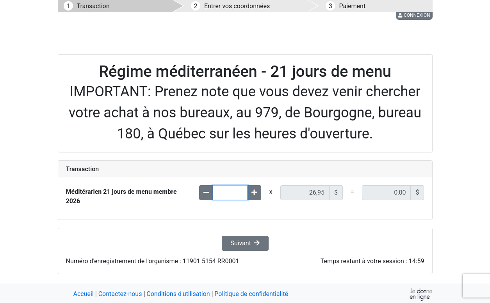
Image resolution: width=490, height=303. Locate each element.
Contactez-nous (120, 294)
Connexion (414, 15)
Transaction (93, 6)
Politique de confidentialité (251, 294)
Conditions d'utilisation (178, 294)
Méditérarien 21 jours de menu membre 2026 (121, 196)
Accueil (83, 294)
